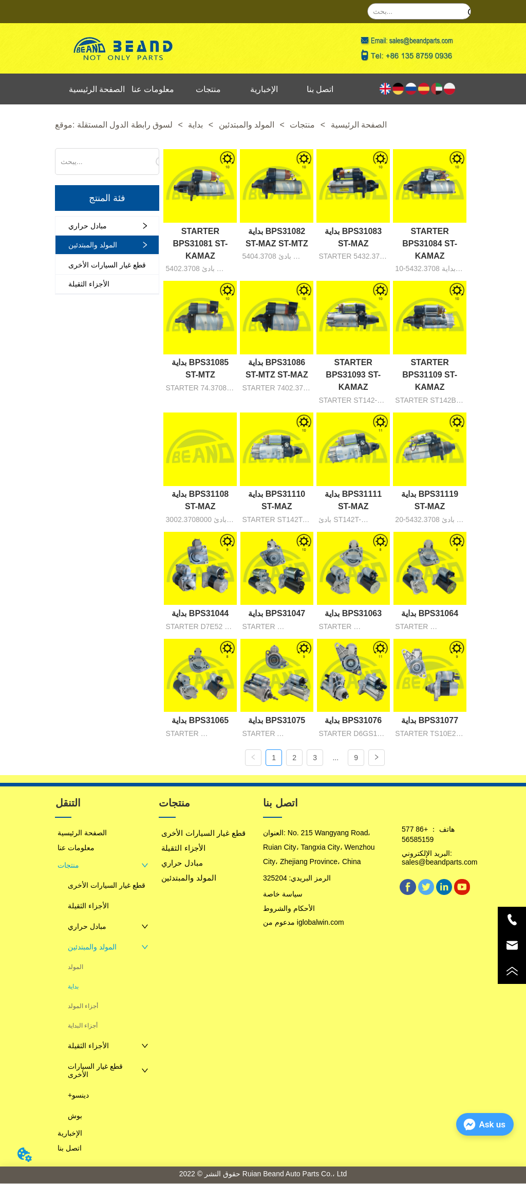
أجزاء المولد (83, 1006)
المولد (75, 967)
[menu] (208, 89)
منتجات (302, 124)
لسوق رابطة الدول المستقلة (126, 124)
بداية (195, 124)
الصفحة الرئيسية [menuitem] (97, 89)
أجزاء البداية (83, 1026)
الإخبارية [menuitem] (264, 89)
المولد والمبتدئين (246, 124)
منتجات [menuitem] (208, 89)
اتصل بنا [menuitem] (320, 89)
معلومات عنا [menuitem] (153, 89)
